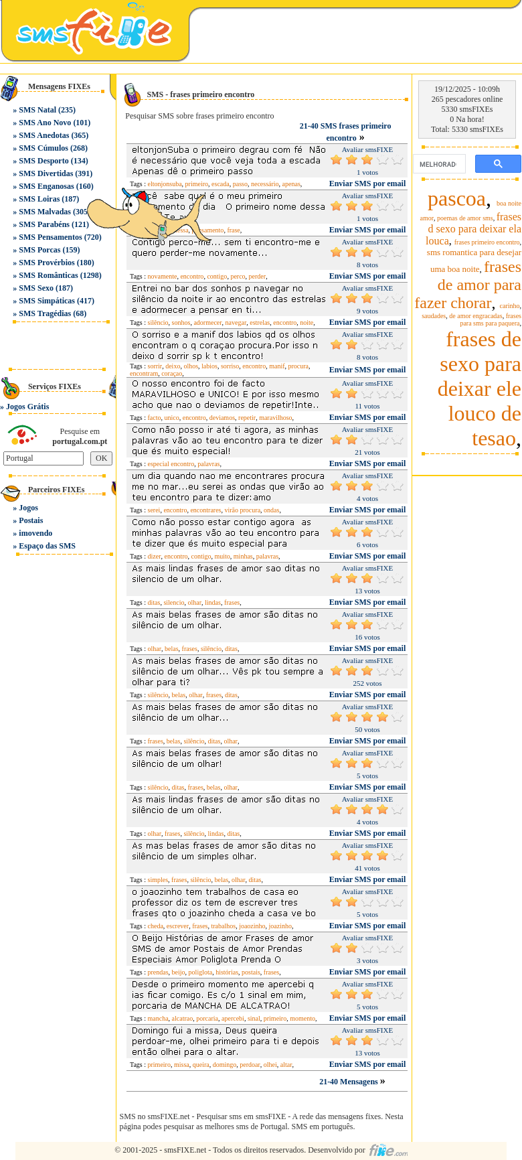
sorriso (230, 366)
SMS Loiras (39, 199)
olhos (190, 366)
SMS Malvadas (45, 211)
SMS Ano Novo (45, 122)
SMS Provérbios (46, 262)
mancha (158, 1018)
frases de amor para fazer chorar (467, 284)
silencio (173, 602)
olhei (270, 1064)
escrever (178, 926)
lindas (213, 602)
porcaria (207, 1018)
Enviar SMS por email (367, 183)
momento (302, 1018)
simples (158, 879)
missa (181, 1064)
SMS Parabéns (44, 224)
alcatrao (182, 1018)
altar (286, 1064)
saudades (434, 315)
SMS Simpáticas (47, 300)
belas (172, 648)
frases (232, 602)
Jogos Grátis (27, 406)
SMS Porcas (39, 250)
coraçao (171, 373)
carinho (510, 305)
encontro (284, 322)
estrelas (260, 322)
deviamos (222, 417)
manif (276, 366)
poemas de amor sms (465, 218)
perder (257, 276)
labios (209, 366)
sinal (254, 1018)
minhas (243, 556)
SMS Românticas (48, 275)
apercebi (233, 1018)
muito (222, 556)
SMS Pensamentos (50, 237)
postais (251, 972)
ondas (271, 510)
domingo (225, 1064)
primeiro (275, 1018)
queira (201, 1064)
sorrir (155, 366)
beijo (178, 972)
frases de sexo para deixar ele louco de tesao (479, 388)
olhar (195, 602)
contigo (217, 276)
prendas (158, 972)
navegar (236, 322)
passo (240, 184)
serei (154, 510)
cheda (155, 926)
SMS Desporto (43, 160)
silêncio (158, 322)
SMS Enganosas (46, 186)
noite (306, 322)
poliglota (201, 972)
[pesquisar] (438, 164)
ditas (154, 602)
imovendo (35, 533)
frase (233, 230)
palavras (208, 463)
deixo (172, 366)
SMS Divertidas (46, 173)
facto (154, 417)
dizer (154, 556)
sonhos (181, 322)
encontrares (205, 510)
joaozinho (252, 926)
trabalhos (223, 926)
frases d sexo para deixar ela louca (473, 228)
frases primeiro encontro (487, 242)
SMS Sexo (36, 288)
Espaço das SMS (47, 546)
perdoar (250, 1064)
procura (298, 366)
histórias (226, 972)
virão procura (242, 510)
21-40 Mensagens (349, 1081)
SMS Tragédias (45, 313)
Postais (31, 520)
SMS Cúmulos (43, 148)
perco (237, 276)
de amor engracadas (475, 315)
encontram (144, 373)
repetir (247, 417)
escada (220, 184)
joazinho (280, 926)
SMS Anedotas (44, 135)
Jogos (28, 507)
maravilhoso (275, 417)
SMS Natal (37, 110)
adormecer (207, 322)
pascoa (457, 198)
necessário (265, 184)
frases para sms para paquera (490, 319)
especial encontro (171, 463)
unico (172, 417)
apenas (291, 184)
